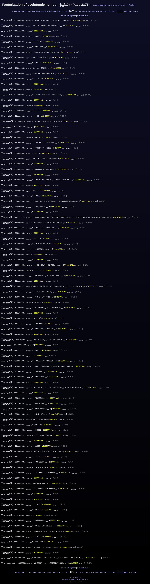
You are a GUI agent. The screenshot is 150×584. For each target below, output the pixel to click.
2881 (105, 11)
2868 (50, 11)
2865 (38, 11)
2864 (34, 11)
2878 (93, 11)
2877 (89, 11)
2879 (97, 11)
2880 (101, 11)
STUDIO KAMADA (118, 5)
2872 (66, 11)
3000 (125, 11)
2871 (62, 11)
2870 (58, 11)
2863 (29, 11)
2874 (76, 11)
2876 (85, 11)
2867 (46, 11)
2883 (113, 11)
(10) (7, 20)
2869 (54, 11)
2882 (109, 11)
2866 (42, 11)
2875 (81, 11)
